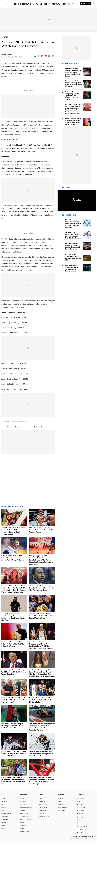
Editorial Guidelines (41, 479)
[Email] (49, 56)
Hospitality (23, 854)
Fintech (22, 881)
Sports (3, 878)
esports (22, 875)
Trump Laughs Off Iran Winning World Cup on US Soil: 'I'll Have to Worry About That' (13, 724)
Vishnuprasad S (8, 54)
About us (41, 851)
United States (61, 863)
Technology (4, 869)
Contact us (42, 854)
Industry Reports (24, 884)
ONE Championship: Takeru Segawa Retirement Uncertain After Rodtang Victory (41, 583)
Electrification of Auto (26, 860)
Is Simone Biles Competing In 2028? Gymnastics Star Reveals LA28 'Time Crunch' (12, 778)
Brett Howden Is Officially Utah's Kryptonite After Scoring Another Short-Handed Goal (41, 806)
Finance (22, 863)
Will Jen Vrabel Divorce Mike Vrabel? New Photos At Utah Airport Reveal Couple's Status (12, 611)
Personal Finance (6, 866)
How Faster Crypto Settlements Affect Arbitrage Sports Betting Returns (71, 268)
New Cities (23, 878)
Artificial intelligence (25, 869)
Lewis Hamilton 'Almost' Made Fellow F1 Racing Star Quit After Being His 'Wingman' (13, 697)
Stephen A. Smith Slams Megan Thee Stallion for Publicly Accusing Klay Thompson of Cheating (41, 641)
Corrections (42, 866)
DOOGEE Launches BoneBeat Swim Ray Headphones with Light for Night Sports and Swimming (73, 223)
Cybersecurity (24, 866)
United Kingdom (62, 860)
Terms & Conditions (44, 857)
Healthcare (23, 857)
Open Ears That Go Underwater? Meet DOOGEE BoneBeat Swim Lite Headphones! (73, 235)
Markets (3, 857)
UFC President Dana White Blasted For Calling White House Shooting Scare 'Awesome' (14, 752)
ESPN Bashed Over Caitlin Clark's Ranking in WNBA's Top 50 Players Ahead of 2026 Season (14, 806)
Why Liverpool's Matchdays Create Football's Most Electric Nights (73, 257)
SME (2, 863)
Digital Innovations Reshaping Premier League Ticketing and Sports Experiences (72, 246)
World (3, 851)
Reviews (3, 881)
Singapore (61, 857)
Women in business (25, 872)
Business (3, 860)
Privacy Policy (43, 860)
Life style (3, 875)
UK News (4, 854)
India (59, 854)
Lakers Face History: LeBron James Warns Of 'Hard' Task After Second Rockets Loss (41, 669)
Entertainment (5, 872)
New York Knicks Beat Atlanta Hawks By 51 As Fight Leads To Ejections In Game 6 (40, 752)
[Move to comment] (53, 56)
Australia (60, 851)
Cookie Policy (43, 863)
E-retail (22, 851)
